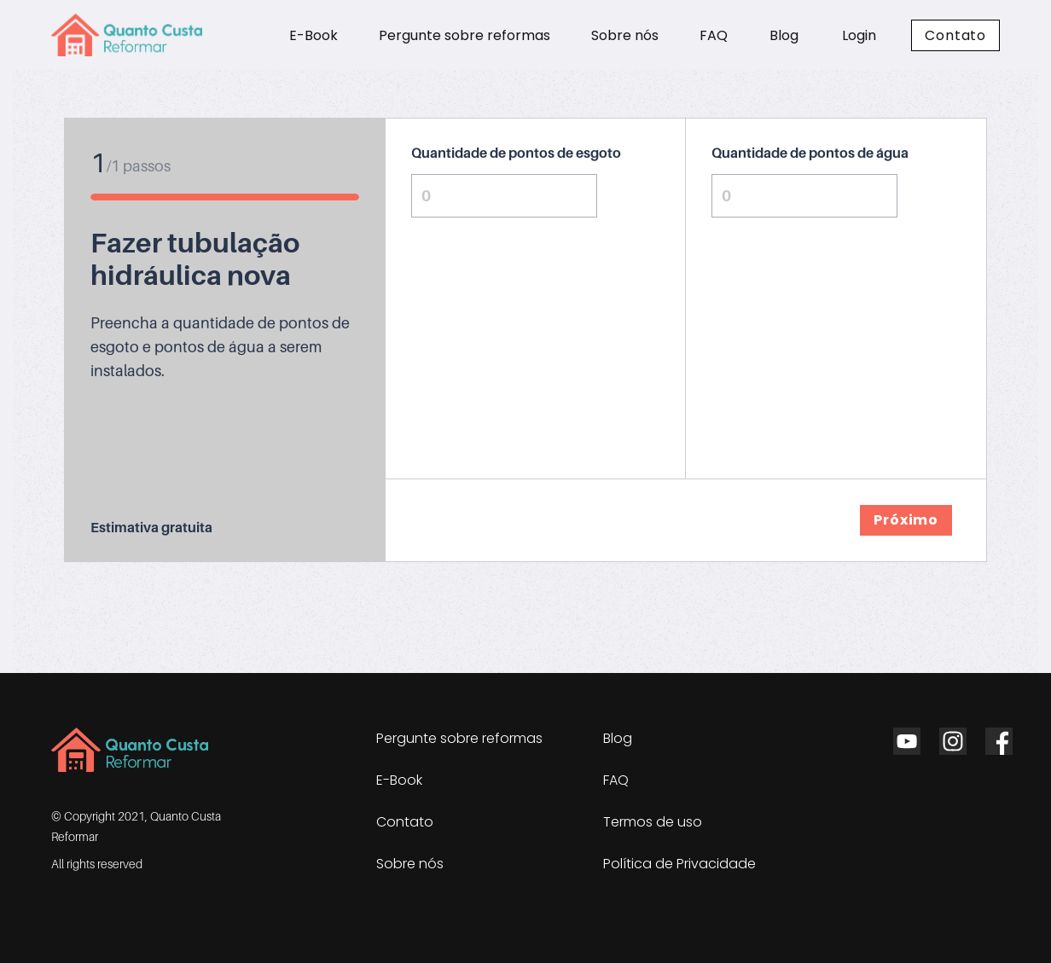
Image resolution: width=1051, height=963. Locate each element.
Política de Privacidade (679, 863)
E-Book (313, 35)
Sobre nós (625, 35)
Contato (955, 35)
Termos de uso (652, 822)
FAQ (714, 35)
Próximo (906, 520)
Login (859, 35)
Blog (783, 35)
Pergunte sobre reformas (464, 35)
